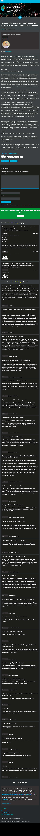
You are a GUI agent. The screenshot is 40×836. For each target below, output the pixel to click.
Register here (20, 215)
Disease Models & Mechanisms (17, 794)
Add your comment (6, 202)
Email (2, 195)
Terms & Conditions (5, 810)
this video (5, 799)
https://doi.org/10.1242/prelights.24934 (9, 153)
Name (2, 190)
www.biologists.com (6, 803)
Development (19, 793)
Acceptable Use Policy (5, 812)
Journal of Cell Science (26, 793)
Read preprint (5, 161)
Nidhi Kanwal (5, 39)
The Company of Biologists (7, 814)
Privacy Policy (4, 808)
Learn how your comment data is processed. (27, 204)
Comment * (3, 173)
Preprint (2, 29)
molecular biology (8, 51)
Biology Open (28, 794)
